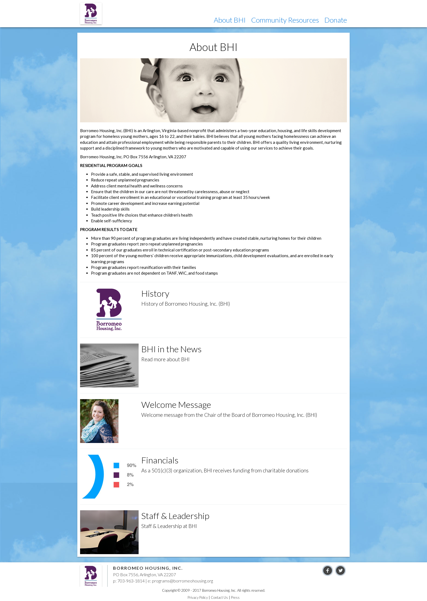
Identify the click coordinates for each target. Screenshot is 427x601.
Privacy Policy (198, 597)
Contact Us (219, 597)
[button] (230, 20)
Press (235, 597)
